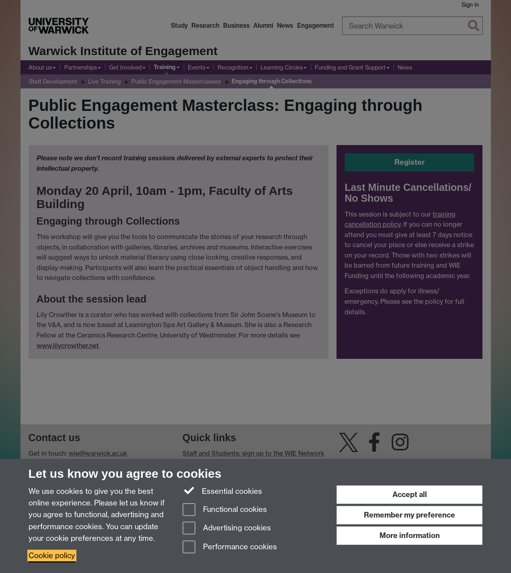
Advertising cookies (227, 528)
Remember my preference (409, 515)
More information (410, 535)
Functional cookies (225, 510)
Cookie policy (52, 555)
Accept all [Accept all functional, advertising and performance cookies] (409, 494)
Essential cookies (223, 490)
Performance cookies (230, 547)
